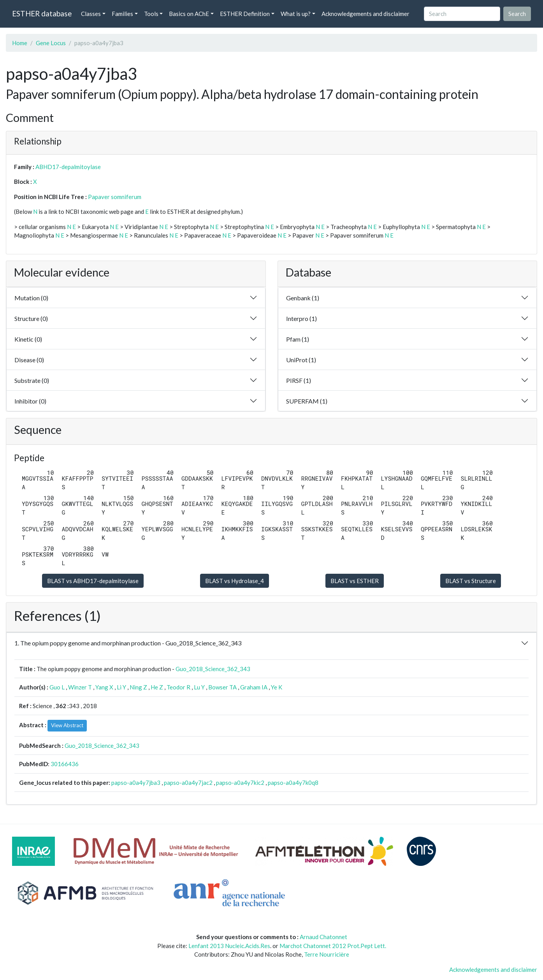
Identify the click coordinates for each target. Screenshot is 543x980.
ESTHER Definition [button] (245, 13)
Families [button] (122, 13)
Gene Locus (51, 42)
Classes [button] (91, 13)
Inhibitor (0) (30, 401)
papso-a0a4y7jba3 (135, 782)
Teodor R (178, 687)
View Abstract (67, 725)
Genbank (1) (302, 297)
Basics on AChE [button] (189, 13)
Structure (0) (31, 318)
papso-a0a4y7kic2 (240, 782)
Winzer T (80, 687)
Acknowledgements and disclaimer (365, 13)
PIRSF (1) (298, 380)
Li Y (121, 687)
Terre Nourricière (326, 954)
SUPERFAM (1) (306, 401)
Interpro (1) (301, 318)
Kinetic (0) (28, 339)
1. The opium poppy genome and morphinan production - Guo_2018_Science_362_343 (127, 643)
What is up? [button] (296, 13)
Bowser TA (222, 687)
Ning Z (138, 687)
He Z (157, 687)
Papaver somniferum (114, 196)
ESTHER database (42, 13)
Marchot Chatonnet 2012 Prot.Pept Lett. (332, 945)
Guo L (57, 687)
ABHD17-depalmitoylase (68, 166)
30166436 (65, 763)
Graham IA (253, 687)
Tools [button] (151, 13)
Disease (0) (29, 359)
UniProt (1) (301, 359)
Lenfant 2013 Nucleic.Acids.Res (229, 945)
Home (19, 42)
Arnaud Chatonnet (323, 936)
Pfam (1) (297, 339)
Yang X (104, 687)
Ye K (276, 687)
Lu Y (199, 687)
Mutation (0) (31, 297)
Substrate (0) (31, 380)
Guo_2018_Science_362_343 (213, 668)
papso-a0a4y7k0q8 (293, 782)
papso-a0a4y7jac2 (188, 782)
